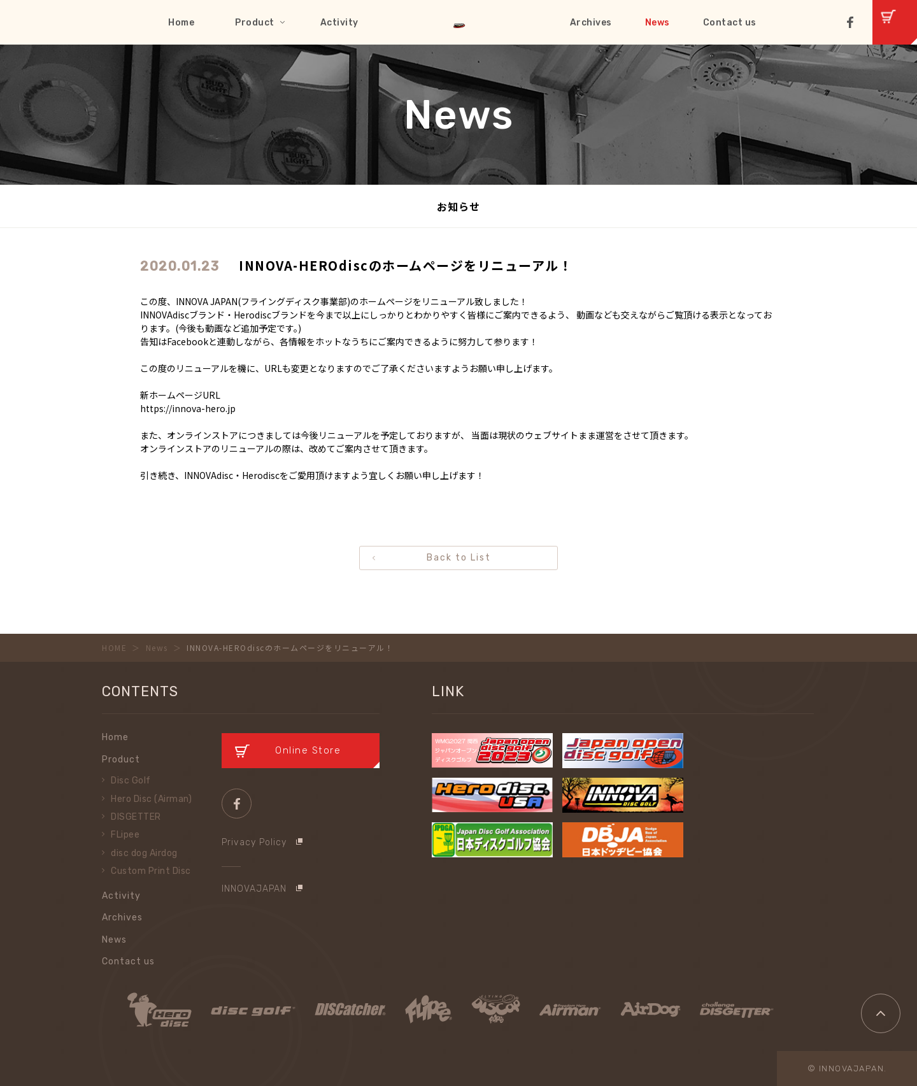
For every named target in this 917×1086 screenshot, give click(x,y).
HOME (114, 647)
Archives (591, 22)
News (657, 22)
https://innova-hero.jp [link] (188, 408)
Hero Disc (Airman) (151, 799)
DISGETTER (136, 816)
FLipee (125, 834)
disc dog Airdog (144, 853)
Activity (339, 22)
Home (181, 22)
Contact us (730, 22)
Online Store (308, 750)
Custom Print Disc (151, 871)
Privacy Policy (254, 842)
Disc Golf (131, 780)
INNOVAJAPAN (254, 888)
